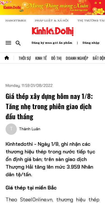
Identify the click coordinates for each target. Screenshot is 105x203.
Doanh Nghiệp (77, 58)
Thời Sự (24, 58)
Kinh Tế (41, 58)
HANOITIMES (16, 20)
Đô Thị (56, 58)
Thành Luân (29, 128)
